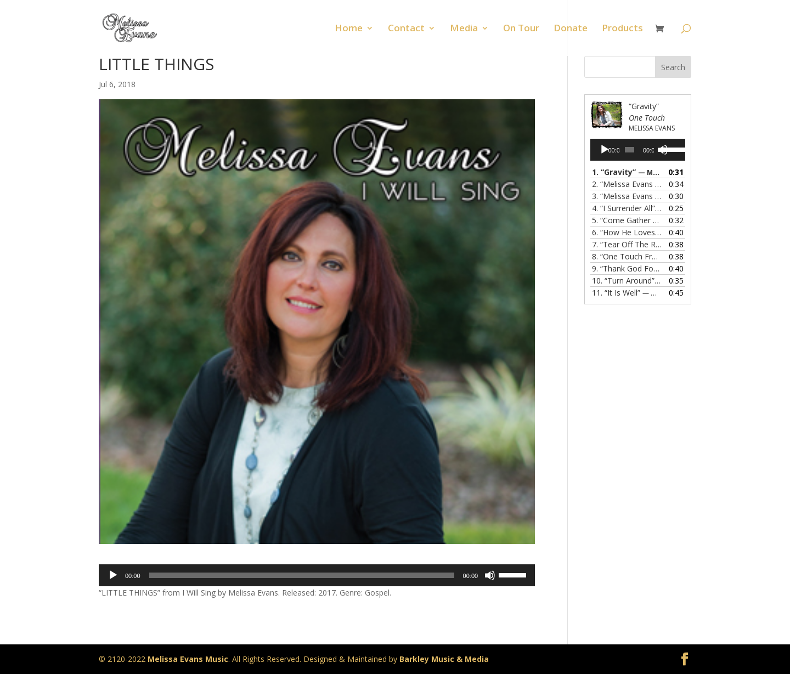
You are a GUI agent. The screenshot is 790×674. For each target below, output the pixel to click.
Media (464, 29)
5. (627, 220)
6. (627, 232)
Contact (406, 29)
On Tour (521, 29)
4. (627, 208)
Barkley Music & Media (444, 659)
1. (627, 172)
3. (627, 196)
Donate (571, 29)
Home (349, 29)
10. (627, 280)
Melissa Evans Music (188, 659)
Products (622, 29)
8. (627, 256)
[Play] (113, 575)
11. (627, 292)
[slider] (301, 575)
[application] (317, 575)
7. (627, 244)
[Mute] (489, 575)
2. (627, 184)
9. (627, 268)
